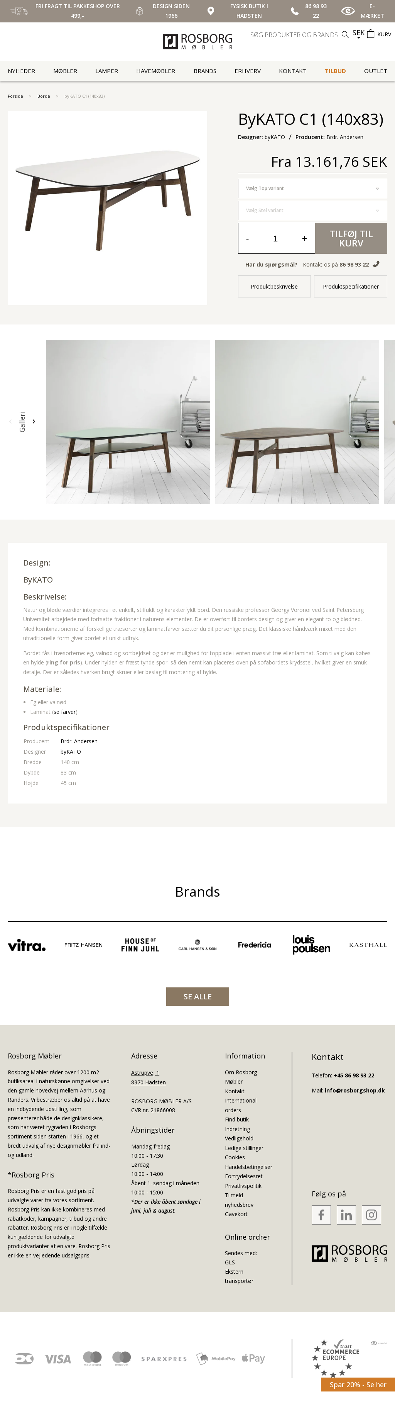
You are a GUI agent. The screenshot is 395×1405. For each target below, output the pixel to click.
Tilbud (335, 71)
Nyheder (21, 71)
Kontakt (293, 71)
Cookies (235, 1157)
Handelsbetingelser (248, 1167)
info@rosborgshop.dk (355, 1090)
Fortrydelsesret (244, 1176)
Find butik (237, 1119)
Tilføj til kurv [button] (351, 238)
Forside (15, 96)
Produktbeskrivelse (274, 286)
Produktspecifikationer (351, 286)
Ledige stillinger (244, 1148)
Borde (43, 96)
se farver (65, 711)
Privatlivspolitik (243, 1185)
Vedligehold (239, 1138)
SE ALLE (198, 996)
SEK (359, 32)
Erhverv (248, 71)
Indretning (237, 1129)
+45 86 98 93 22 (354, 1075)
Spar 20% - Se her (358, 1384)
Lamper (106, 71)
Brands (205, 71)
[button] (10, 422)
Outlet (375, 71)
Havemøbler (155, 71)
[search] (300, 35)
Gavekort (236, 1214)
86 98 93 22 (354, 264)
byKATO (38, 579)
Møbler (65, 71)
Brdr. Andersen (79, 741)
